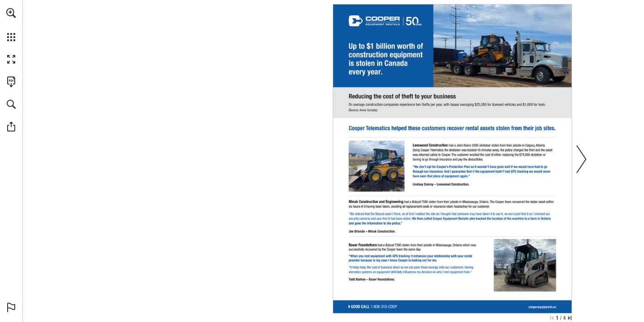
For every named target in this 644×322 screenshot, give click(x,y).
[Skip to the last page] (570, 318)
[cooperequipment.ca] (542, 306)
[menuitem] (11, 24)
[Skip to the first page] (552, 318)
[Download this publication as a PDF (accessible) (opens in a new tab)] (11, 82)
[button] (11, 13)
